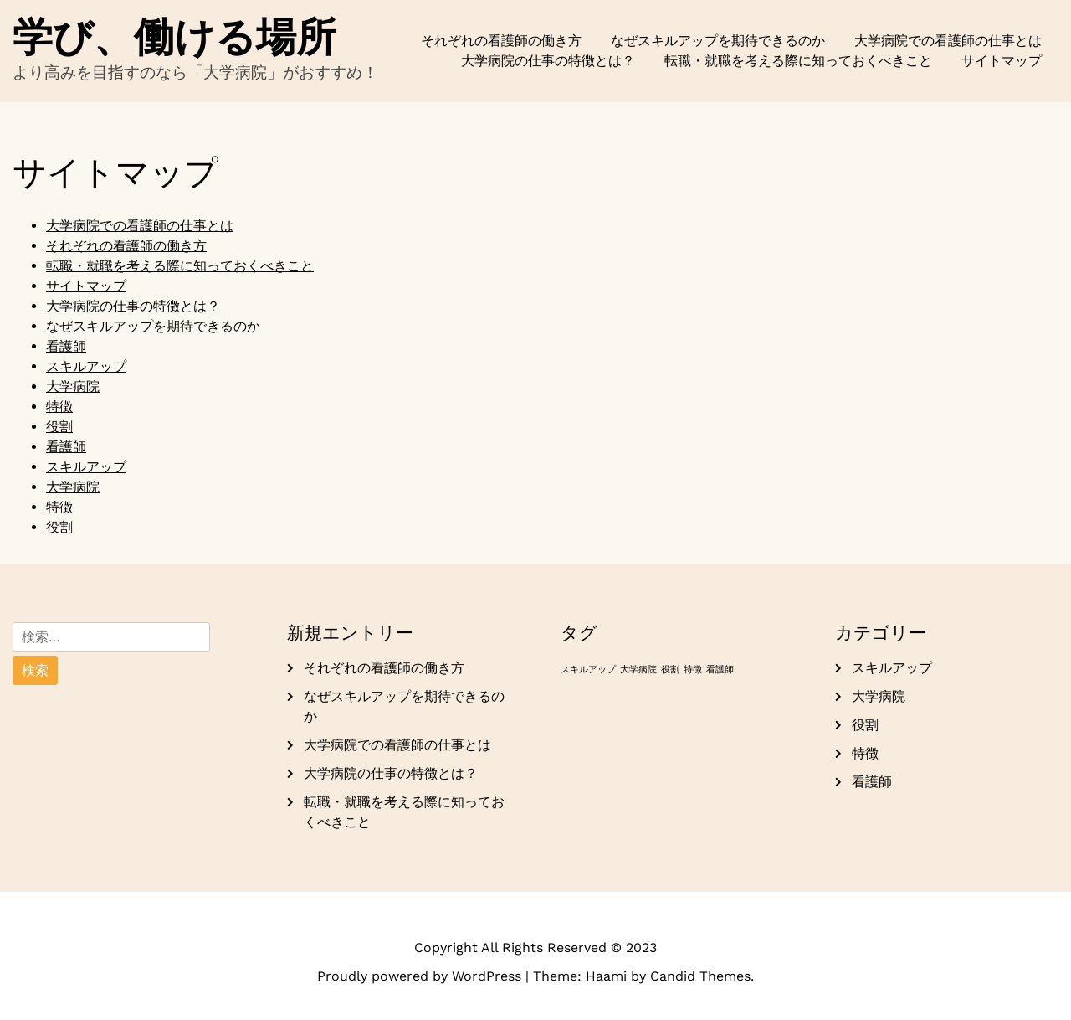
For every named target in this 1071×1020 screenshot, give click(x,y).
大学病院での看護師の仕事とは (948, 41)
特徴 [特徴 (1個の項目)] (693, 669)
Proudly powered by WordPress (421, 976)
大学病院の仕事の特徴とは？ (548, 61)
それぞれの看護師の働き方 (501, 41)
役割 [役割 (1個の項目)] (670, 669)
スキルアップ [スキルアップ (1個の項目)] (588, 669)
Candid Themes (700, 976)
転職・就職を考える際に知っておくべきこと (798, 61)
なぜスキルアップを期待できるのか (718, 41)
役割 (59, 427)
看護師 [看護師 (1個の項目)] (720, 669)
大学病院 (73, 386)
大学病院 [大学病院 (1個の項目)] (638, 669)
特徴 (59, 407)
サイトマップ (1001, 61)
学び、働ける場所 (174, 37)
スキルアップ (86, 366)
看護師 (66, 346)
